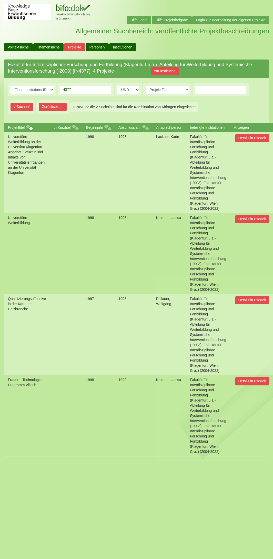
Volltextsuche (18, 47)
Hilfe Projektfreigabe (172, 20)
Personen (97, 47)
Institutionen (123, 47)
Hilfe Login (138, 20)
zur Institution (165, 71)
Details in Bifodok (252, 138)
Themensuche (48, 47)
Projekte (74, 47)
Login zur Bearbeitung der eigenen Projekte (230, 20)
